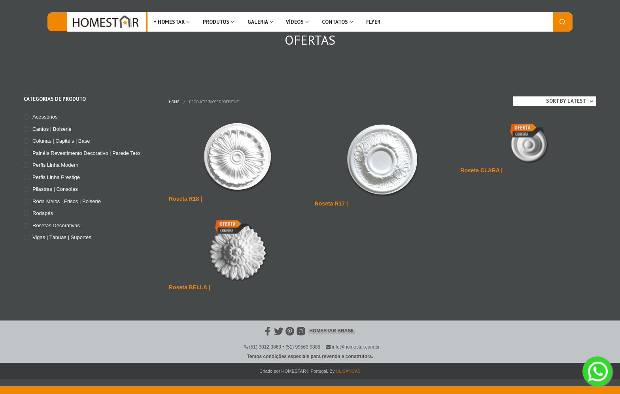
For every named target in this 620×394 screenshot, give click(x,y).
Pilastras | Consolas (55, 189)
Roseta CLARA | (481, 170)
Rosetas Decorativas (56, 225)
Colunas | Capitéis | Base (61, 141)
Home (174, 101)
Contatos (335, 22)
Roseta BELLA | (189, 287)
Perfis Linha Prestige (56, 177)
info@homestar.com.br (356, 347)
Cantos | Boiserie (52, 129)
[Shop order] (554, 101)
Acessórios (45, 117)
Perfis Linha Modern (55, 165)
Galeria (258, 22)
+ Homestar (169, 22)
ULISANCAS (348, 371)
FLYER (373, 22)
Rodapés (42, 213)
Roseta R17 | (331, 203)
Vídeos (295, 22)
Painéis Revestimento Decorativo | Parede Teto (86, 153)
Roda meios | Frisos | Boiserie (66, 201)
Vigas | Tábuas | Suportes (61, 237)
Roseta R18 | (185, 199)
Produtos (216, 22)
